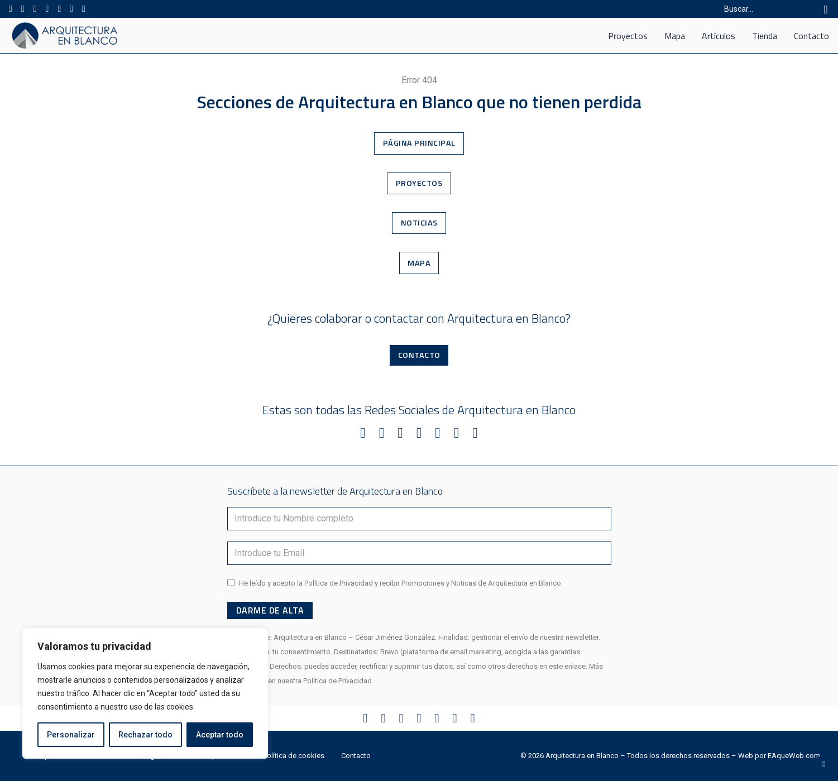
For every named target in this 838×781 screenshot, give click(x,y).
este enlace (567, 666)
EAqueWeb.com (794, 755)
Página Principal (419, 143)
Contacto (811, 35)
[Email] (419, 553)
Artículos (718, 35)
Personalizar (71, 734)
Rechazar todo (145, 734)
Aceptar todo (219, 734)
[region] (145, 693)
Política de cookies (293, 755)
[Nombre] (419, 518)
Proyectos (628, 35)
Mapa (674, 35)
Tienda (764, 35)
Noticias (419, 223)
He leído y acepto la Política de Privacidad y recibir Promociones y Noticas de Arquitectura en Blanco (400, 583)
